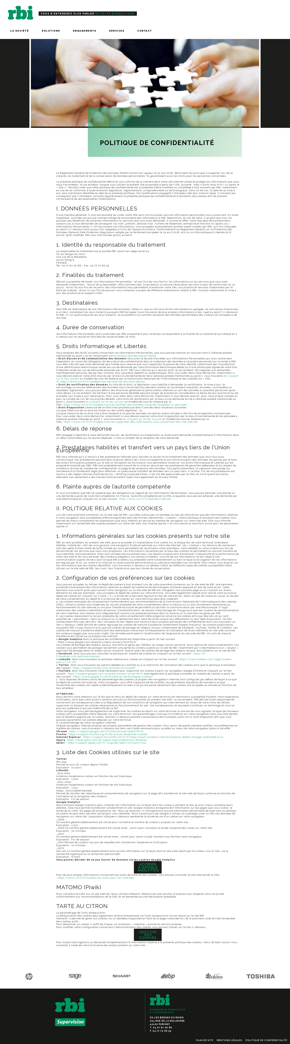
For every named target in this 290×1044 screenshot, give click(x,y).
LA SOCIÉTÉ (19, 31)
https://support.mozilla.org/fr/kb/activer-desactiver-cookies (108, 734)
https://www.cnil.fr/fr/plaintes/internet (145, 499)
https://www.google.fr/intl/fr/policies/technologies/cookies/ (113, 676)
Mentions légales (229, 1040)
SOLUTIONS (51, 31)
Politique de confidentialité (266, 1040)
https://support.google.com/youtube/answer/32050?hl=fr (105, 673)
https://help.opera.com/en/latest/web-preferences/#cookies (107, 740)
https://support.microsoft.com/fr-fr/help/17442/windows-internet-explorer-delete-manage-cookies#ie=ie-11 (153, 737)
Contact (144, 31)
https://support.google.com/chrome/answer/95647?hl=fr (106, 731)
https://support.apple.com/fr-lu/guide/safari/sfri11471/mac (107, 742)
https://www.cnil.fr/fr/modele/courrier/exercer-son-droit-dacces (102, 381)
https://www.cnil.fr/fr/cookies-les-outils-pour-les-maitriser (96, 877)
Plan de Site (204, 1040)
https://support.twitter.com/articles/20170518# (104, 668)
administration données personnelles (132, 355)
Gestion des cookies (147, 935)
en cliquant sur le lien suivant (105, 401)
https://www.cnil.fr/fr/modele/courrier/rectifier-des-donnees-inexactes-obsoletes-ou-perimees (125, 404)
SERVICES (116, 31)
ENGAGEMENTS (84, 31)
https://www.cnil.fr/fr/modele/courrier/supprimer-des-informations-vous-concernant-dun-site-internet (131, 421)
